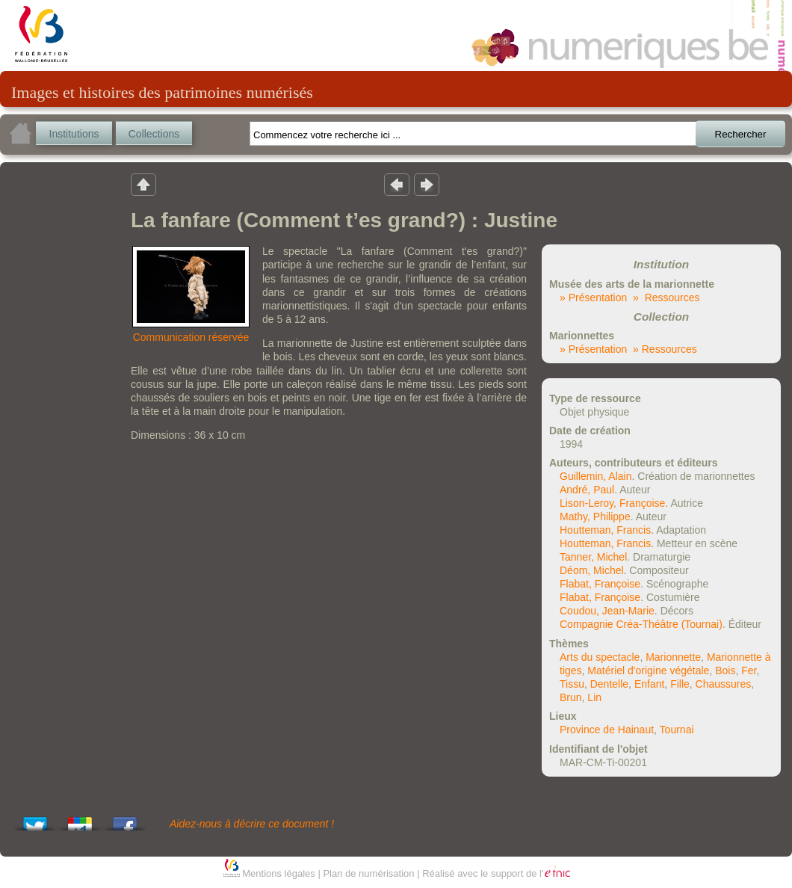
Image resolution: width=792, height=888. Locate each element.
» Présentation (593, 297)
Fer (748, 670)
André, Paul (587, 490)
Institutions (74, 134)
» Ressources (666, 297)
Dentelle (609, 684)
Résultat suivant (427, 184)
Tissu (572, 684)
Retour (143, 184)
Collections (154, 134)
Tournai (677, 730)
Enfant (649, 684)
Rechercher (741, 134)
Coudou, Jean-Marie (607, 611)
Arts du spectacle (600, 657)
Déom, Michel (592, 570)
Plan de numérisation (368, 873)
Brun (571, 697)
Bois (725, 670)
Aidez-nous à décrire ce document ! (252, 824)
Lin (594, 697)
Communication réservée (191, 337)
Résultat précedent (397, 184)
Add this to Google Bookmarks (80, 819)
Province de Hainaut (607, 730)
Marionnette (673, 657)
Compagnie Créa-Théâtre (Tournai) (641, 624)
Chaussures (724, 684)
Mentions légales (278, 873)
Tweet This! (35, 819)
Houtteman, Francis (605, 530)
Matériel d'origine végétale (648, 670)
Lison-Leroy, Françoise (612, 503)
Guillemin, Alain (596, 476)
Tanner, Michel (593, 557)
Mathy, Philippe (595, 516)
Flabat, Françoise (600, 584)
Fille (680, 684)
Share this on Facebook (124, 819)
